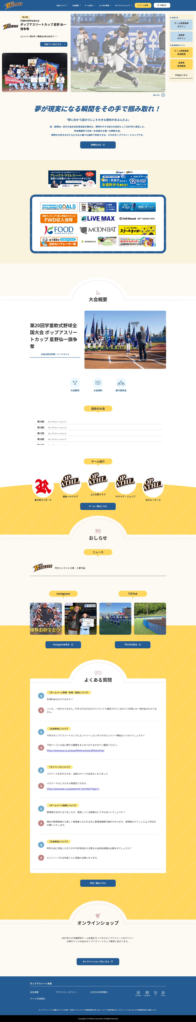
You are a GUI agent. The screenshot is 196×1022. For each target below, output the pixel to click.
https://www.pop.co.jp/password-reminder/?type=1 (73, 788)
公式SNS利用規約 (99, 992)
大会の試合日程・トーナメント (55, 354)
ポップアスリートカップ (51, 421)
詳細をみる (96, 144)
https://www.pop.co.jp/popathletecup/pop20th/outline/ (75, 750)
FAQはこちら (181, 75)
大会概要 (75, 5)
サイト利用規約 (37, 998)
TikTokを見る (130, 644)
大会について (61, 5)
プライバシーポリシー (66, 992)
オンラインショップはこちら (96, 961)
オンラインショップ (122, 5)
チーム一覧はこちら (98, 506)
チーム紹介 (89, 5)
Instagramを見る (61, 644)
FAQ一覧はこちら (98, 883)
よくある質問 (104, 5)
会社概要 (34, 992)
